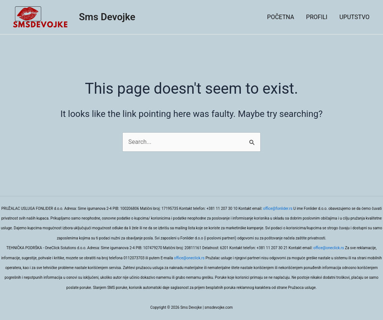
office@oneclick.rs (328, 248)
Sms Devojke (107, 16)
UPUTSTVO (354, 17)
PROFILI (316, 17)
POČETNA (280, 17)
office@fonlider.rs (277, 208)
